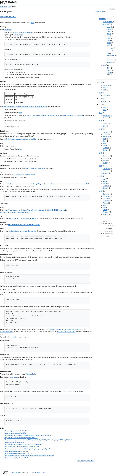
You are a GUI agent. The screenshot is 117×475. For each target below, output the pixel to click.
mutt (108, 38)
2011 (100, 121)
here (20, 112)
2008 (100, 166)
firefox (109, 31)
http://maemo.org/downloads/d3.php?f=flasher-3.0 (21, 438)
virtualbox (110, 60)
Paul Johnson (16, 472)
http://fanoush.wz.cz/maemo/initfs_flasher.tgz (19, 453)
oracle (109, 43)
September (106, 85)
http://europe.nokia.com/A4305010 (15, 433)
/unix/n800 (80, 461)
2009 (100, 153)
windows (110, 62)
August (105, 203)
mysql (109, 40)
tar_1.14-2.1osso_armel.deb (66, 332)
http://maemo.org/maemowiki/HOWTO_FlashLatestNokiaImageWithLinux (28, 435)
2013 (100, 104)
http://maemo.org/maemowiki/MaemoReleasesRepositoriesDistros (25, 106)
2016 (100, 92)
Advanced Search (100, 11)
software (106, 24)
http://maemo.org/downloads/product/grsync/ (23, 218)
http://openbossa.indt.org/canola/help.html (22, 231)
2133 (108, 68)
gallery (109, 34)
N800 (32, 23)
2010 (100, 129)
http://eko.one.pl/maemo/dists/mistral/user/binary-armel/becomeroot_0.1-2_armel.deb (54, 115)
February (106, 148)
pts (112, 48)
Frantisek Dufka (31, 374)
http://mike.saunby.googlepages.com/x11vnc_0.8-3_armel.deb (27, 184)
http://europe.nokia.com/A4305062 (15, 431)
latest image (19, 35)
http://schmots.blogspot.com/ (14, 442)
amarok (109, 27)
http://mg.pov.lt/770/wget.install (24, 174)
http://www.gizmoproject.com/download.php (14, 212)
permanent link (89, 461)
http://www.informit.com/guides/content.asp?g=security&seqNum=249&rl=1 (29, 455)
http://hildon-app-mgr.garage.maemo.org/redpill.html (20, 139)
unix (9, 6)
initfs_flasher (14, 377)
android (109, 70)
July (104, 87)
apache (109, 29)
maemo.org (8, 29)
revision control (108, 22)
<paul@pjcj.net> (40, 472)
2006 (100, 191)
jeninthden (3, 6)
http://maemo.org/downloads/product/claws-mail (24, 225)
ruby (108, 53)
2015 (100, 98)
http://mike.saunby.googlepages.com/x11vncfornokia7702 (70, 184)
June (104, 110)
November (106, 115)
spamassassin (111, 55)
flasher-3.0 (16, 32)
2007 (100, 176)
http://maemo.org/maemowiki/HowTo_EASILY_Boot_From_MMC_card (27, 449)
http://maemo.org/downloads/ (35, 168)
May (104, 89)
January (105, 101)
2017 (100, 82)
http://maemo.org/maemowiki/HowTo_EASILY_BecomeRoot (23, 444)
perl (108, 45)
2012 (100, 113)
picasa (109, 51)
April (104, 145)
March (105, 160)
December (106, 156)
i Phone (109, 72)
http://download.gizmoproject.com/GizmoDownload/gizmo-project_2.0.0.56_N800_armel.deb (35, 210)
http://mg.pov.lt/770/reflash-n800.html (16, 458)
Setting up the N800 (8, 17)
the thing (14, 337)
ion (108, 36)
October (105, 95)
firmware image (28, 32)
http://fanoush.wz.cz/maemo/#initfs (16, 451)
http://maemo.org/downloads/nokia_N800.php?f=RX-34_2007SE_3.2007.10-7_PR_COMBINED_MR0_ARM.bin (39, 440)
